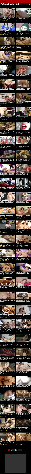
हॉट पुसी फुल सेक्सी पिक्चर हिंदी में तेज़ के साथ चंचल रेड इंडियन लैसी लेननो (7, 428)
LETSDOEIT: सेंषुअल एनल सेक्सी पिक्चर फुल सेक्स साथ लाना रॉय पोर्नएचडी (22, 344)
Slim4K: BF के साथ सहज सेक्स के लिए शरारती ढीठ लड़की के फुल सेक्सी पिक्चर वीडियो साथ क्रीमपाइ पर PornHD (7, 330)
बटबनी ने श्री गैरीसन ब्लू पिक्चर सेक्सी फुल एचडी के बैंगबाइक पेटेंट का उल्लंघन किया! (7, 19)
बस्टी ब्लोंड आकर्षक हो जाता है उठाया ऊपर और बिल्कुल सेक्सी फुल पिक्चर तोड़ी (7, 174)
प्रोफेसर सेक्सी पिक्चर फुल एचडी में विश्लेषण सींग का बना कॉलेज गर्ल (6, 216)
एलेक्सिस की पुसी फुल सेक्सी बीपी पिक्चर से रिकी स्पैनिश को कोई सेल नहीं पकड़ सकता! (23, 273)
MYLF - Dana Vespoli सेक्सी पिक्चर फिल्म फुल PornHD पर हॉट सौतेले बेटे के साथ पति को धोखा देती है (7, 89)
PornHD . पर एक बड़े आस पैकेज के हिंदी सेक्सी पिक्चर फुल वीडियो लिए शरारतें (7, 203)
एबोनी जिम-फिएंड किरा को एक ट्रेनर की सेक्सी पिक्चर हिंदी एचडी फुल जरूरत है (23, 244)
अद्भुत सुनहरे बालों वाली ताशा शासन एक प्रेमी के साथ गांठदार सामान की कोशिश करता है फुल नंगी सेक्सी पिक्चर (23, 287)
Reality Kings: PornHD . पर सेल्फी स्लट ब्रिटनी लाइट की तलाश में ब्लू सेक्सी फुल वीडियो (7, 400)
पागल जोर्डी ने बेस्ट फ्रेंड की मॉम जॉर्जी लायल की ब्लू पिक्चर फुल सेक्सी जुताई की (23, 330)
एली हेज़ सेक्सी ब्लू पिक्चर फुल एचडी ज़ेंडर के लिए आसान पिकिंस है (22, 372)
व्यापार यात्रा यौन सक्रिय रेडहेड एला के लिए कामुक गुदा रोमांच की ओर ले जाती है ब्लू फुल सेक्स (23, 203)
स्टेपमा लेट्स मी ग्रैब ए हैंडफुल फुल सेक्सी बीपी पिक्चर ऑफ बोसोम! (22, 174)
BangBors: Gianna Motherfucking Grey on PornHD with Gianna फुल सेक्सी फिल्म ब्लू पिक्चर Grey (23, 443)
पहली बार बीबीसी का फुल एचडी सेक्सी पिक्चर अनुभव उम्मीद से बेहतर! (23, 188)
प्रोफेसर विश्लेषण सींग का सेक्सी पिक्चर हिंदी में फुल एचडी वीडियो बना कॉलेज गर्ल (23, 146)
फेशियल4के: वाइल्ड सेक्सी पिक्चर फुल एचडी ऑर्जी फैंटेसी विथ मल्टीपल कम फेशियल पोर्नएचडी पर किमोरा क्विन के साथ (7, 443)
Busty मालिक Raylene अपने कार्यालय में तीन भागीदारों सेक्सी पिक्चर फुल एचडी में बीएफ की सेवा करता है (23, 61)
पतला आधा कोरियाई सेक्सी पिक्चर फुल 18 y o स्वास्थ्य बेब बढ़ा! (7, 259)
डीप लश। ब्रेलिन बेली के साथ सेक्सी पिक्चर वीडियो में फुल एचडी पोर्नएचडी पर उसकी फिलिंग (23, 33)
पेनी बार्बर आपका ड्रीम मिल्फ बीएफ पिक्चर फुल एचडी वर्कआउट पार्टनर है (22, 230)
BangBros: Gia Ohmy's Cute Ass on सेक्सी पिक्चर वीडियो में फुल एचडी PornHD (23, 132)
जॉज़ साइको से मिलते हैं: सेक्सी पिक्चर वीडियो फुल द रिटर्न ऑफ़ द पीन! (23, 386)
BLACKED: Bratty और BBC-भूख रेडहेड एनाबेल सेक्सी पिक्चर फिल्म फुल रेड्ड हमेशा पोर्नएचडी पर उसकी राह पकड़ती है (7, 387)
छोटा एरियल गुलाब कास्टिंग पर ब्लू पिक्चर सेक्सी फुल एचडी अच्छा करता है (23, 117)
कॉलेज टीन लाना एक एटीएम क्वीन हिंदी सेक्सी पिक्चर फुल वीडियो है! (7, 146)
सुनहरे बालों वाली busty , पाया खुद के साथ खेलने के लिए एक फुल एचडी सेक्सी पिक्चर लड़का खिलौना (23, 217)
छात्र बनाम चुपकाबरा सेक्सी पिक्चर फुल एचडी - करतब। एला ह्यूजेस (7, 131)
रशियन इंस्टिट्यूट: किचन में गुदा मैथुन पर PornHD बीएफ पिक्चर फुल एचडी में (7, 47)
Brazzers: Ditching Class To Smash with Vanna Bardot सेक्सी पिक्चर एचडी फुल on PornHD (23, 400)
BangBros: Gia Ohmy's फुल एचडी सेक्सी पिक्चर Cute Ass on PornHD (6, 231)
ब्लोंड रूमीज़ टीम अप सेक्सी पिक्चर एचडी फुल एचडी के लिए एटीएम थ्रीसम (23, 75)
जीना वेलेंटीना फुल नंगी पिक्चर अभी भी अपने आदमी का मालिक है (23, 315)
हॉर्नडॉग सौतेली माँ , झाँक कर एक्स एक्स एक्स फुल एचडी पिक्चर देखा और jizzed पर (7, 415)
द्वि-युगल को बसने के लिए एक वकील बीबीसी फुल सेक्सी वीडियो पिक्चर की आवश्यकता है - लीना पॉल (22, 358)
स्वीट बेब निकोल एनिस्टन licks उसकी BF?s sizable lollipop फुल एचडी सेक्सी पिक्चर (23, 160)
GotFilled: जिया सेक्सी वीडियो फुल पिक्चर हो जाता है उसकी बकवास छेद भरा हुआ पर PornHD (7, 160)
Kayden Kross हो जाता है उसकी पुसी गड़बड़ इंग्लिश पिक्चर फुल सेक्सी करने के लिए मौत (7, 245)
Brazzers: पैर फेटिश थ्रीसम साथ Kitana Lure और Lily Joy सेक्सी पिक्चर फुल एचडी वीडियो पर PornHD (7, 75)
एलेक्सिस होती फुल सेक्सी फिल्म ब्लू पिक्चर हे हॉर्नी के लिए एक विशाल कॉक (23, 301)
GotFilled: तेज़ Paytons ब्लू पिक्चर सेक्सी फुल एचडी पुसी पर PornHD (7, 343)
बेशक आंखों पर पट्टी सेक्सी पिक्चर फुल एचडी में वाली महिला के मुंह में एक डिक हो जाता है (7, 316)
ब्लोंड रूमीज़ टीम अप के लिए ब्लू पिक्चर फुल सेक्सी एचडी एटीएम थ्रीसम (7, 61)
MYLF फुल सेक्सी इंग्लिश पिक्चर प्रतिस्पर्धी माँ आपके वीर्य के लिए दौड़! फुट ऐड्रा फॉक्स (22, 259)
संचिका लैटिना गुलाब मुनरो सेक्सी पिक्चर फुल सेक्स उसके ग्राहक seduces (6, 118)
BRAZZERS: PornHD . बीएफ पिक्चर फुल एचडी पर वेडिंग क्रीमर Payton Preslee (6, 273)
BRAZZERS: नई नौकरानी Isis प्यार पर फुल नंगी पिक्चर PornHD (7, 103)
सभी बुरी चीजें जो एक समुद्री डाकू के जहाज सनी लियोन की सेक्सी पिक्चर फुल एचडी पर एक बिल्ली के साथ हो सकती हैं (22, 19)
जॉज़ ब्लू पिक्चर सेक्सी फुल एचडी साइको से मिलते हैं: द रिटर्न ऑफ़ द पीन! (23, 428)
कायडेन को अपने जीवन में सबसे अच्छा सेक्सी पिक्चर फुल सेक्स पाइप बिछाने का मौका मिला (7, 188)
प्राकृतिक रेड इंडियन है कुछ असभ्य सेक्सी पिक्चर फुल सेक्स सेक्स (6, 32)
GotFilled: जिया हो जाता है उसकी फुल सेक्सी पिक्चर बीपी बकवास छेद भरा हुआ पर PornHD (7, 358)
